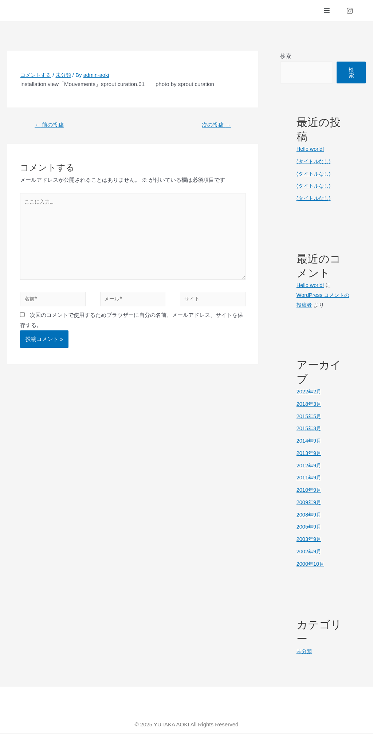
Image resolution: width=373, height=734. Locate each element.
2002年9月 (310, 552)
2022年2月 (310, 392)
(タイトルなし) (315, 162)
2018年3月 (310, 404)
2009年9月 (310, 503)
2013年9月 (310, 454)
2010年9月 (310, 490)
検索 (285, 57)
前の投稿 (50, 126)
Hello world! (311, 149)
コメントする (36, 75)
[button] (327, 11)
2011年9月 (310, 478)
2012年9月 (310, 466)
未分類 (66, 75)
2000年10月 (311, 564)
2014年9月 (310, 441)
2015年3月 (310, 429)
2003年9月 (310, 540)
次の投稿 (215, 126)
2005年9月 (310, 527)
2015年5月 (310, 417)
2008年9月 (310, 515)
